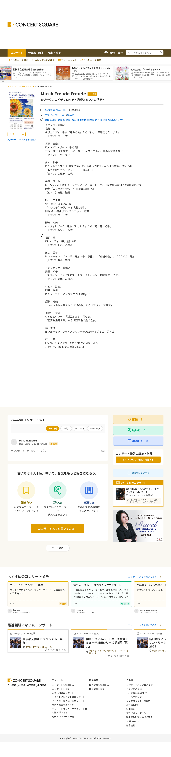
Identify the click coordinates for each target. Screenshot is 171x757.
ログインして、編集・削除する (138, 459)
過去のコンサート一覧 (63, 716)
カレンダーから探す (43, 60)
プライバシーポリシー (137, 713)
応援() (66, 428)
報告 (101, 450)
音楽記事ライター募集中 (138, 700)
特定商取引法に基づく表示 (139, 717)
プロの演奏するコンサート (65, 705)
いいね (18, 450)
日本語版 (12, 685)
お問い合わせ (132, 721)
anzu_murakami (28, 440)
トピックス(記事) (134, 688)
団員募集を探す (97, 688)
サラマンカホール (54, 115)
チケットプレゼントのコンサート (68, 696)
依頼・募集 (54, 53)
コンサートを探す (18, 60)
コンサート (17, 53)
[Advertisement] (117, 24)
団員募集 (93, 680)
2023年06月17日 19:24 (29, 443)
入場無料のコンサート (63, 692)
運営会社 (130, 725)
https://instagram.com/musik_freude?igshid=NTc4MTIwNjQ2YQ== (83, 120)
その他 (129, 680)
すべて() (52, 428)
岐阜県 (71, 115)
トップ (10, 86)
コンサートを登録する (63, 684)
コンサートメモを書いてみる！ (57, 529)
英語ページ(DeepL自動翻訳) (22, 139)
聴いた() (79, 428)
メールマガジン (134, 696)
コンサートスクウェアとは (139, 684)
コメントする (37, 450)
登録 (90, 60)
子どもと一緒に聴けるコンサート (68, 700)
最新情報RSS (132, 705)
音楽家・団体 (35, 53)
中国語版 (41, 685)
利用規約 (130, 709)
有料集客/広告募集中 (136, 692)
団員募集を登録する (99, 684)
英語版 (21, 685)
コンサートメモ (67, 60)
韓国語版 (31, 685)
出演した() (95, 428)
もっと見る (57, 548)
